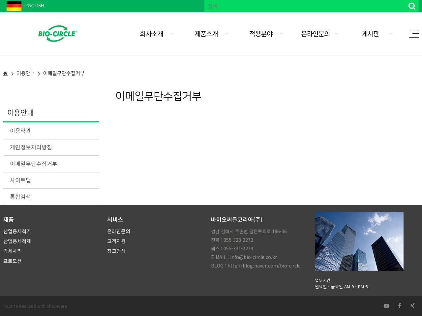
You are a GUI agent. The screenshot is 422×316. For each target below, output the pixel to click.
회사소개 (151, 33)
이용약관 (20, 130)
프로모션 (12, 260)
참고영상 (116, 250)
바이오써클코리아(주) (236, 219)
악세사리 (12, 250)
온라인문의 (315, 33)
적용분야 (260, 33)
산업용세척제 (17, 240)
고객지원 (116, 240)
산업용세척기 (17, 231)
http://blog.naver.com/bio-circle (264, 265)
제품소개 (206, 33)
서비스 (115, 219)
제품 (8, 219)
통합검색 (20, 196)
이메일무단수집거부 (33, 163)
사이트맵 (20, 180)
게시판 (370, 33)
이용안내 (20, 113)
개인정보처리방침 (31, 147)
